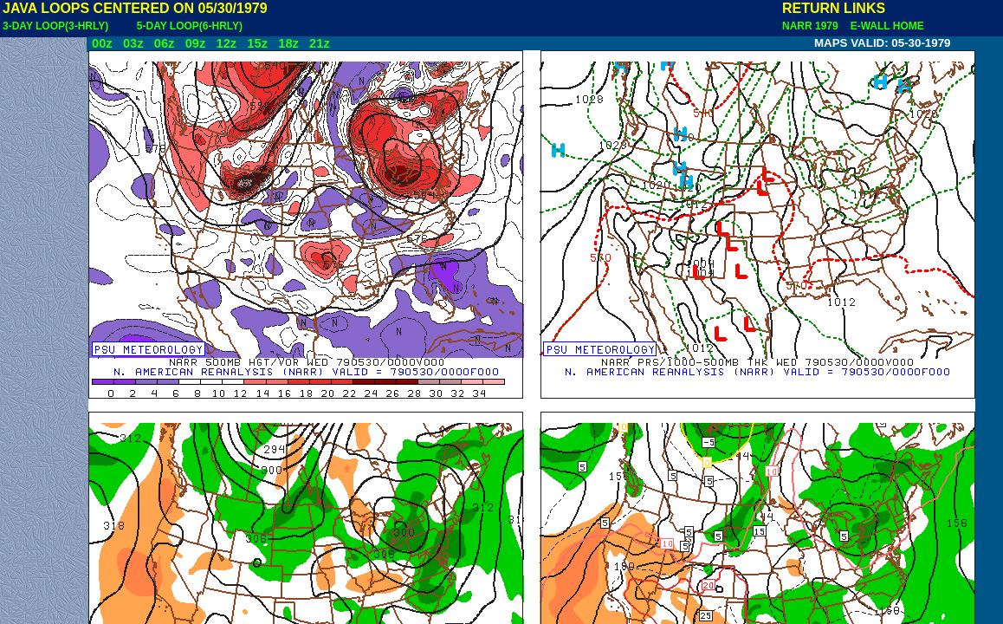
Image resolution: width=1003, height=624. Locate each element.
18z (288, 43)
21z (319, 43)
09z (196, 43)
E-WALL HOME (884, 26)
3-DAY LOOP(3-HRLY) (55, 26)
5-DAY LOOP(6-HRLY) (190, 26)
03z (133, 43)
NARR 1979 (811, 26)
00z (102, 43)
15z (257, 43)
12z (226, 43)
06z (164, 43)
